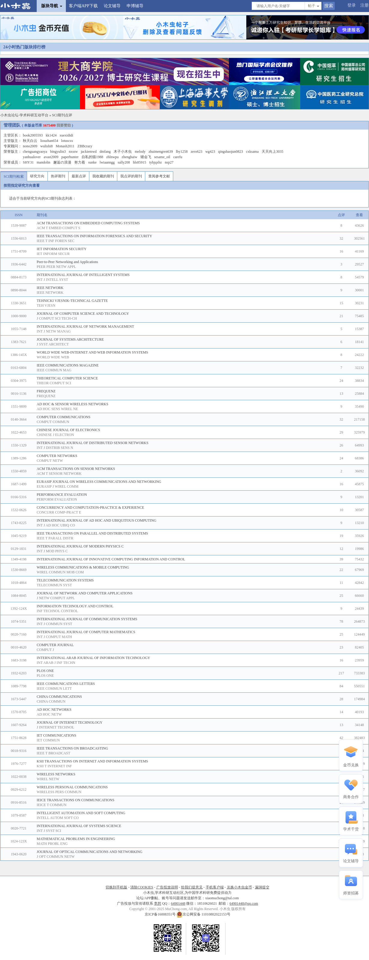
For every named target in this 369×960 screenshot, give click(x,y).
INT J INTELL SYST (52, 280)
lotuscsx (67, 141)
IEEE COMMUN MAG (54, 370)
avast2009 (51, 157)
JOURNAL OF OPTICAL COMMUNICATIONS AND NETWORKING (89, 852)
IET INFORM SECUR (53, 254)
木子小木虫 (123, 151)
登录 (351, 5)
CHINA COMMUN (51, 701)
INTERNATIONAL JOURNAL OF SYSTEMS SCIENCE (79, 826)
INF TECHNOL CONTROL (57, 611)
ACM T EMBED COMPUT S (58, 228)
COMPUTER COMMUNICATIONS (63, 417)
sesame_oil (162, 157)
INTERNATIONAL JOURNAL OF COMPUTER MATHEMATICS (86, 632)
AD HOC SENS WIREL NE (57, 409)
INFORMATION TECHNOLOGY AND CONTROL (75, 606)
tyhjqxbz (155, 162)
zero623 (196, 151)
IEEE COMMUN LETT (54, 688)
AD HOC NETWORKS (54, 709)
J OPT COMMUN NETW (56, 856)
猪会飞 (145, 157)
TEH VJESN (46, 305)
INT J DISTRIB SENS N (55, 448)
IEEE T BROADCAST (53, 753)
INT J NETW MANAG (54, 331)
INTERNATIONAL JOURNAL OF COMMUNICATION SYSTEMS (87, 619)
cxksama (252, 151)
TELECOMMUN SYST (54, 585)
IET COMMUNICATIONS (56, 735)
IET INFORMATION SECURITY (62, 249)
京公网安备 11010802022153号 (203, 914)
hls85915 (139, 162)
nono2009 (30, 146)
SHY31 (28, 162)
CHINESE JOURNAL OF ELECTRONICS (68, 430)
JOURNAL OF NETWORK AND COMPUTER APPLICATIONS (85, 593)
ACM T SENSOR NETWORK (59, 473)
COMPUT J (45, 650)
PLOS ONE (45, 671)
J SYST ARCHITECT (53, 344)
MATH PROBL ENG (52, 844)
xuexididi (66, 135)
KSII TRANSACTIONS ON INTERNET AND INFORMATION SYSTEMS (92, 761)
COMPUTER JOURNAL (55, 645)
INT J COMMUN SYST (54, 624)
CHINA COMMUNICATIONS (59, 697)
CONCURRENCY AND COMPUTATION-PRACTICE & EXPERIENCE (90, 507)
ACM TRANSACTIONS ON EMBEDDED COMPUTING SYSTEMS (88, 223)
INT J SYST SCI (49, 831)
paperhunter (69, 157)
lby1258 (182, 151)
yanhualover (32, 157)
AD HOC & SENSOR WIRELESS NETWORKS (72, 404)
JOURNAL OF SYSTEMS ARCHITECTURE (70, 339)
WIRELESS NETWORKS (56, 774)
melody (140, 151)
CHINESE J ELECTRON (55, 435)
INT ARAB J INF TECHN (56, 663)
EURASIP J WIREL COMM (57, 486)
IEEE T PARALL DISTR (55, 538)
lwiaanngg (107, 162)
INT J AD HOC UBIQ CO (56, 525)
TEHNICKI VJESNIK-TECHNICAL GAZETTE (72, 301)
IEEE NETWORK (50, 288)
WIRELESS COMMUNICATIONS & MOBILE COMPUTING (83, 567)
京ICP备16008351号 (161, 914)
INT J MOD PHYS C (52, 551)
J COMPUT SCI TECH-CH (57, 318)
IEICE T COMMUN (51, 805)
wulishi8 (46, 146)
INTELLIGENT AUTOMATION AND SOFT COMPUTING (81, 813)
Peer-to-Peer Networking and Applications (67, 262)
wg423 (210, 151)
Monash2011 (65, 146)
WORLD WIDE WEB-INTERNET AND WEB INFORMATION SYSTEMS (92, 352)
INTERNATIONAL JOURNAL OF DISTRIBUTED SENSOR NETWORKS (92, 443)
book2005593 (33, 135)
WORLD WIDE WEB (53, 357)
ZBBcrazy (85, 146)
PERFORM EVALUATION (57, 499)
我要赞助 (64, 125)
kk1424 (51, 135)
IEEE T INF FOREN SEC (56, 241)
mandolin (43, 162)
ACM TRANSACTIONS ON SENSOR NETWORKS (76, 469)
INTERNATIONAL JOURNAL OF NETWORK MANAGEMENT (85, 326)
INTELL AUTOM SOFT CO (57, 818)
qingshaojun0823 (230, 151)
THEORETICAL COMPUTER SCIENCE (67, 378)
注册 (364, 5)
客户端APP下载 (83, 6)
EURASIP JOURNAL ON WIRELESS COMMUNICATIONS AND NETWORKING (99, 482)
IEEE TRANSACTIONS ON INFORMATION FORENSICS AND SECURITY (94, 236)
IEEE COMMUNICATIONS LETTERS (66, 684)
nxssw (73, 151)
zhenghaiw (129, 157)
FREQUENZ (46, 391)
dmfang (105, 151)
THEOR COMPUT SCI (54, 383)
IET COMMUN (48, 740)
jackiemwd (89, 151)
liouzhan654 (49, 141)
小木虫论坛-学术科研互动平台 (24, 115)
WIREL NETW (48, 779)
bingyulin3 (58, 151)
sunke (92, 162)
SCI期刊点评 (62, 115)
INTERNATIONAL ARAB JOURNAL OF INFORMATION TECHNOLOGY (93, 658)
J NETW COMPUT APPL (56, 598)
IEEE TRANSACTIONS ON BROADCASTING (72, 748)
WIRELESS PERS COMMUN (59, 792)
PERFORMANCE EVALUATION (62, 494)
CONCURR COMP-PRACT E (59, 512)
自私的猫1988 (92, 157)
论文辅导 (112, 6)
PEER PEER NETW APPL (56, 267)
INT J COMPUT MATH (54, 637)
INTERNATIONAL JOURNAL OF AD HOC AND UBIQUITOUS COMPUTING (96, 520)
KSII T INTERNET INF (54, 766)
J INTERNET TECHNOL (55, 727)
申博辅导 (135, 6)
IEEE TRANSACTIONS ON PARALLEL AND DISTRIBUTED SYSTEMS (92, 533)
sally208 (124, 162)
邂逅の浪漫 (62, 162)
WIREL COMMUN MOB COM (60, 572)
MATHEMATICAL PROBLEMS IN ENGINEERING (76, 839)
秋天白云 (30, 141)
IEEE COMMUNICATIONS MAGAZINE (68, 365)
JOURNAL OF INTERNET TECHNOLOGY (70, 722)
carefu (177, 157)
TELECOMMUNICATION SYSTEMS (65, 580)
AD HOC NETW (49, 714)
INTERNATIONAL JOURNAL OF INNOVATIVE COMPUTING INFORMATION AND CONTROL (111, 559)
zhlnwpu (112, 157)
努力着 (79, 162)
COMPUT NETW (50, 461)
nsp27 (169, 162)
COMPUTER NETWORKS (57, 456)
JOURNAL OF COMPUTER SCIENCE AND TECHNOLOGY (83, 313)
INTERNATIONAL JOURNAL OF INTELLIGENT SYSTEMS (83, 275)
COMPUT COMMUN (53, 422)
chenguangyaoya (35, 151)
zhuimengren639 (161, 151)
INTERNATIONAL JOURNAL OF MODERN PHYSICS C (80, 546)
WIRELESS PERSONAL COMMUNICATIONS (72, 787)
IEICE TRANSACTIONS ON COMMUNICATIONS (75, 800)
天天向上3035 (272, 151)
